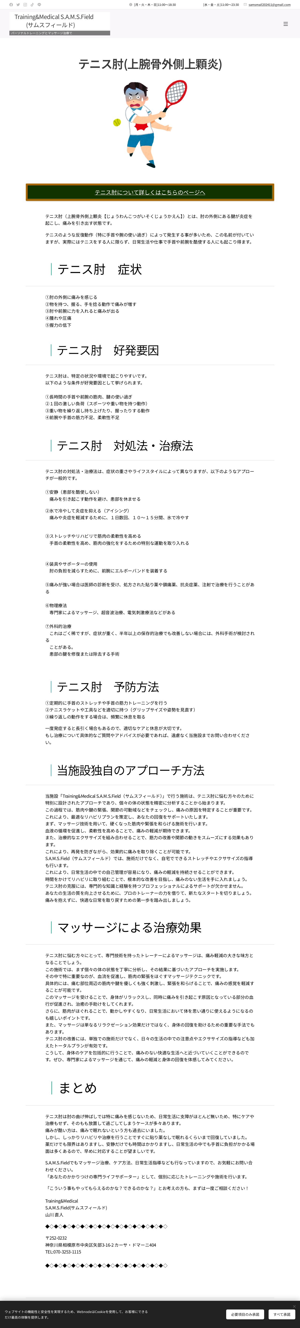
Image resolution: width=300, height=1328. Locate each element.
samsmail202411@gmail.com (270, 4)
